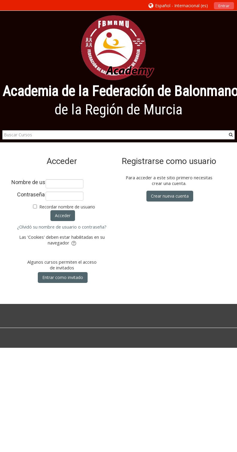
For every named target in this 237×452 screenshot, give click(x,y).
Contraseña (31, 195)
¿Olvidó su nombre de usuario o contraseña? (61, 227)
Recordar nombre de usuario (67, 207)
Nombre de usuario (28, 182)
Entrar (224, 5)
